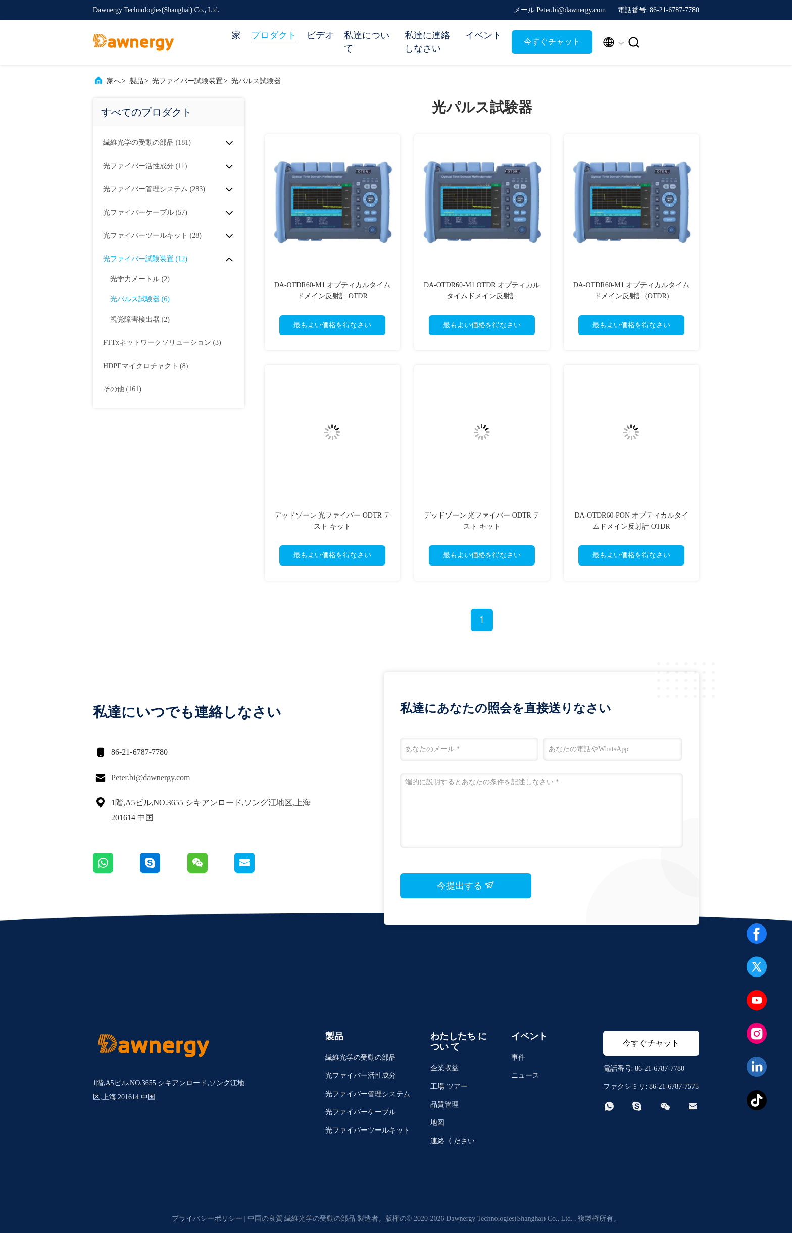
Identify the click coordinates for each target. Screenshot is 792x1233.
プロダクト (273, 35)
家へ (114, 81)
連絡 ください (452, 1141)
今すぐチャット (552, 41)
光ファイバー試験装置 (187, 81)
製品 (136, 81)
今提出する (466, 885)
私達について (366, 42)
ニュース (525, 1076)
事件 (518, 1057)
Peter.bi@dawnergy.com (150, 777)
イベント (483, 35)
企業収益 (444, 1068)
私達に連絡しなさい (427, 42)
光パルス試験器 (256, 81)
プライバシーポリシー (207, 1218)
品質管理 (444, 1104)
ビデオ (320, 35)
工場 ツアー (449, 1086)
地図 (437, 1122)
